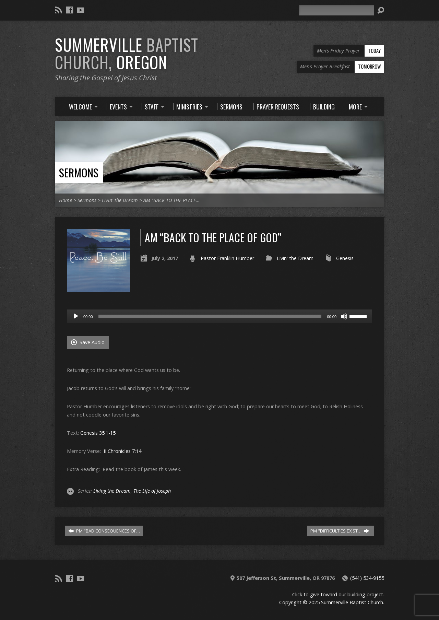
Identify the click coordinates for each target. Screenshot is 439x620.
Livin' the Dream (120, 200)
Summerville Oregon (126, 53)
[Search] (336, 10)
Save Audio (88, 342)
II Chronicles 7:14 (122, 451)
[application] (219, 316)
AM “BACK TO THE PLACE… (171, 200)
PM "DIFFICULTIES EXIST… (339, 531)
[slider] (210, 316)
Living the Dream (112, 491)
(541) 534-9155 (367, 578)
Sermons (78, 172)
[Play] (75, 316)
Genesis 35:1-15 (98, 433)
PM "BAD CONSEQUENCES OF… (104, 531)
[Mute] (344, 316)
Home (65, 200)
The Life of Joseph (152, 491)
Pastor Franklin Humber (227, 258)
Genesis (345, 258)
